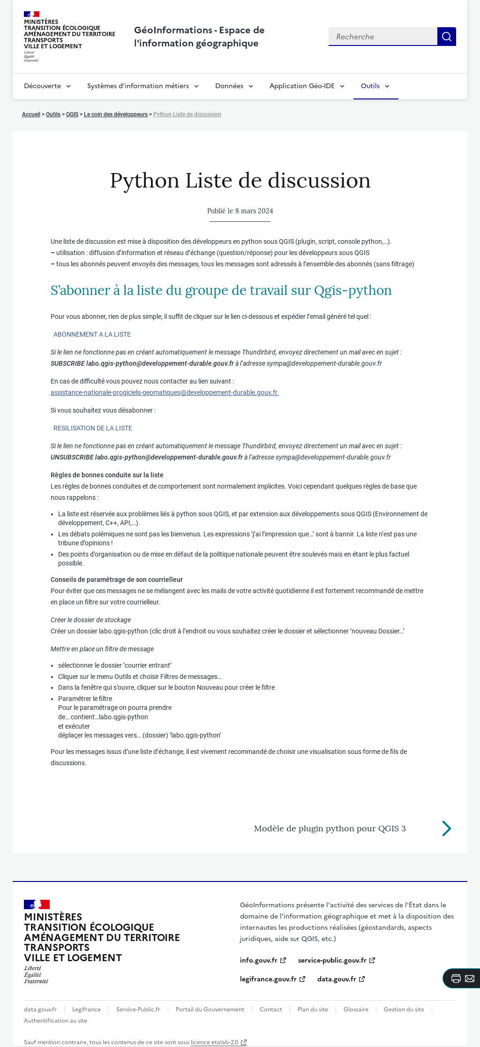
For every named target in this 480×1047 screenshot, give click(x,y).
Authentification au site (55, 1021)
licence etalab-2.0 (214, 1042)
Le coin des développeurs (116, 114)
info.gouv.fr (259, 960)
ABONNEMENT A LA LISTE (92, 334)
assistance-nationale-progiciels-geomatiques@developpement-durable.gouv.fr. (165, 392)
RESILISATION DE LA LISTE (92, 428)
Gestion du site (404, 1009)
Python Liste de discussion (187, 114)
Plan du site (313, 1009)
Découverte (42, 86)
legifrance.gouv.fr (268, 979)
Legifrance (86, 1009)
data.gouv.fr (336, 979)
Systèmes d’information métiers (138, 86)
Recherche (446, 36)
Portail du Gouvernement (210, 1009)
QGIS (72, 114)
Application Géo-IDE (302, 86)
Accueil (31, 114)
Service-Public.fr (138, 1009)
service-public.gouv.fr (332, 960)
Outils (370, 86)
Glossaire (356, 1009)
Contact (271, 1009)
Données (229, 86)
